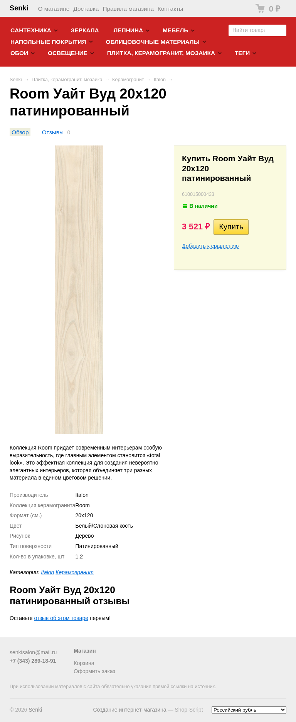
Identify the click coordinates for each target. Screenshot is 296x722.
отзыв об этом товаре (61, 618)
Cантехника (30, 30)
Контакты (170, 8)
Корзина (84, 663)
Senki (19, 8)
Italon (160, 79)
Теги (242, 53)
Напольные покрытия (48, 41)
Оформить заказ (94, 671)
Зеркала (85, 30)
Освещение (67, 53)
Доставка (86, 8)
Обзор (20, 132)
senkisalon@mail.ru (33, 652)
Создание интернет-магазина (129, 710)
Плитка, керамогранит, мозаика (161, 53)
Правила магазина (128, 8)
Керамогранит (128, 79)
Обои (19, 53)
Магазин (85, 651)
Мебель (175, 30)
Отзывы (53, 132)
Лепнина (128, 30)
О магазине (54, 8)
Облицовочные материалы (152, 41)
